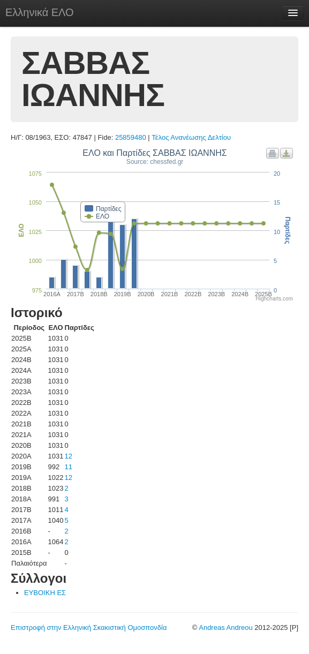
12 (68, 456)
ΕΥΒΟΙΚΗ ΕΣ (45, 593)
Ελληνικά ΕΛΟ (39, 12)
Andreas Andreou (225, 627)
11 (68, 467)
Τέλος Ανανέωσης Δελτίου (191, 137)
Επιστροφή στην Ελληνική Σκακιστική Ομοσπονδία (89, 627)
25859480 (130, 137)
